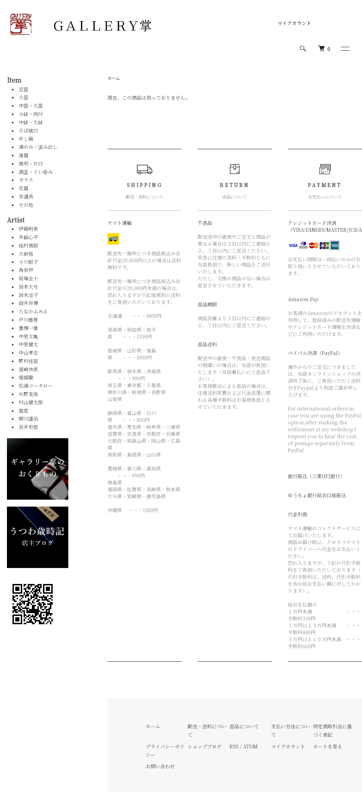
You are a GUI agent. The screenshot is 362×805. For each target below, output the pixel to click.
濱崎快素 (28, 369)
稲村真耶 (28, 245)
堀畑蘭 (26, 377)
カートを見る (327, 746)
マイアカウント (294, 22)
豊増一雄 (28, 327)
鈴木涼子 (28, 294)
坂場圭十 (28, 278)
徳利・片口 (31, 163)
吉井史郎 (28, 426)
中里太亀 (28, 336)
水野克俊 (28, 393)
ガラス (26, 179)
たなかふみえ (33, 311)
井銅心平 (28, 237)
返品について (244, 726)
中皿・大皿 (31, 105)
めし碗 (26, 138)
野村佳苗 (28, 360)
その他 (26, 204)
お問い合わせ (160, 766)
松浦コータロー (36, 385)
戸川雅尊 (28, 319)
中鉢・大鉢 (31, 122)
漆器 (23, 155)
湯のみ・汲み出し (38, 146)
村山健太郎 (31, 402)
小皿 (23, 97)
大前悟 (26, 253)
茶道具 (26, 196)
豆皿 (23, 89)
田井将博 (28, 302)
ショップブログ (205, 746)
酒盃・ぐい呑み (36, 171)
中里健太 (28, 344)
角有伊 (26, 269)
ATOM (250, 746)
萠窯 (23, 410)
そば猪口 (28, 130)
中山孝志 (28, 352)
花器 (23, 188)
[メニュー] (344, 48)
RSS (234, 746)
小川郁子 (28, 261)
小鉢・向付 (31, 113)
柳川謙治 (28, 418)
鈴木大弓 (28, 286)
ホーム (113, 78)
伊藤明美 (31, 228)
